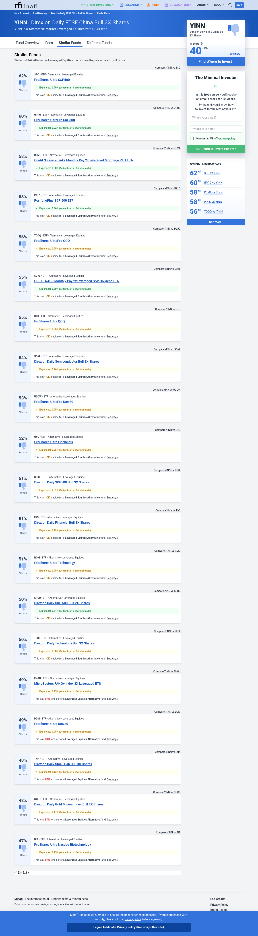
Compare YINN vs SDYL (167, 268)
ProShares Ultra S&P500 (52, 80)
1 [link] (17, 872)
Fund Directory (39, 13)
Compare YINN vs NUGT (166, 792)
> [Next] (28, 872)
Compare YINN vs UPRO (167, 107)
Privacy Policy (219, 904)
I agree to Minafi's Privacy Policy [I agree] (128, 927)
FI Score (23, 90)
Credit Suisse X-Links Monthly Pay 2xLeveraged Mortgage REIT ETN (83, 160)
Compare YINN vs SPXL (167, 470)
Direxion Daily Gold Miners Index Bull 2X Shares (69, 804)
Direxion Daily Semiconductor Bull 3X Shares (67, 361)
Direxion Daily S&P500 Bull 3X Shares (61, 482)
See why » (112, 95)
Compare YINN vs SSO (168, 67)
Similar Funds (70, 43)
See (235, 53)
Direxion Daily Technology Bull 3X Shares (64, 643)
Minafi (19, 899)
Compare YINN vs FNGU (167, 671)
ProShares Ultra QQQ (49, 321)
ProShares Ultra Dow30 (51, 724)
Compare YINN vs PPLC (167, 188)
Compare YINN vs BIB (168, 832)
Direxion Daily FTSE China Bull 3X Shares (72, 13)
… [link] (25, 872)
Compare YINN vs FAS (168, 510)
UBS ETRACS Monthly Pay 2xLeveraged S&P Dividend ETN (76, 281)
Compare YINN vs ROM (167, 550)
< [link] (15, 872)
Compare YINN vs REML (167, 148)
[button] (99, 5)
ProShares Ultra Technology (54, 563)
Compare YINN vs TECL (167, 631)
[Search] (231, 5)
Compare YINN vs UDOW (167, 389)
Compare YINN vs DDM (167, 711)
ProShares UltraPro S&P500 (54, 120)
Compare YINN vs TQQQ (166, 228)
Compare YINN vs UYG (167, 429)
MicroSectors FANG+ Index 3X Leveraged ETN (67, 683)
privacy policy (227, 138)
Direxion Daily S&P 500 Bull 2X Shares (62, 603)
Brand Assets (219, 910)
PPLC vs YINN (213, 202)
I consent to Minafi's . (216, 138)
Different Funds (99, 43)
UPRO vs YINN (213, 182)
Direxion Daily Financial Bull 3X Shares (62, 522)
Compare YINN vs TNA (168, 752)
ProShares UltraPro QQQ (52, 241)
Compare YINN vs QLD (168, 309)
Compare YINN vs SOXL (167, 349)
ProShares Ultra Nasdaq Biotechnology (62, 844)
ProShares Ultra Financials (53, 442)
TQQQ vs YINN (213, 211)
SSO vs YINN (212, 173)
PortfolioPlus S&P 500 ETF (53, 200)
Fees (49, 43)
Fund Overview (28, 43)
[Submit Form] (216, 149)
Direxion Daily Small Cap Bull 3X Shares (63, 764)
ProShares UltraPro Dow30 (53, 402)
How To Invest (22, 13)
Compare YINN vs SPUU (167, 590)
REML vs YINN (213, 192)
